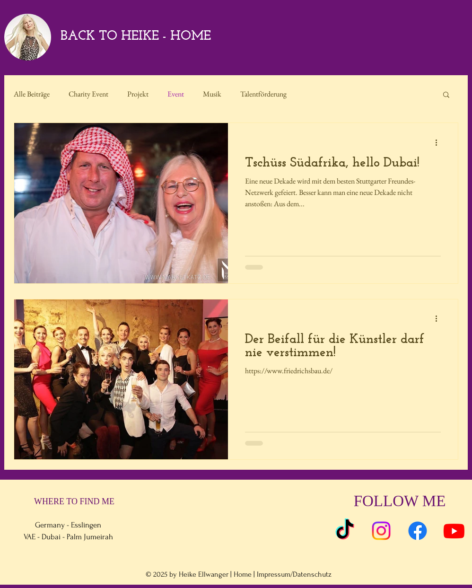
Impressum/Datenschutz (294, 574)
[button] (446, 95)
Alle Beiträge (32, 94)
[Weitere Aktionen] (439, 142)
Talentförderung (263, 94)
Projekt (138, 94)
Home (243, 574)
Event (175, 94)
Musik (212, 94)
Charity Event (88, 94)
